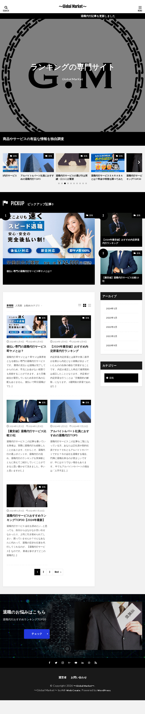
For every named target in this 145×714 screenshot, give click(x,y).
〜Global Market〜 (72, 6)
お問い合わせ (79, 691)
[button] (6, 165)
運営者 (62, 691)
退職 (15, 156)
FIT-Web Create (70, 704)
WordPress (105, 704)
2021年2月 (112, 345)
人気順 (20, 312)
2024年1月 (112, 316)
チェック (37, 647)
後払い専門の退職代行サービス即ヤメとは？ (41, 276)
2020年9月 (112, 355)
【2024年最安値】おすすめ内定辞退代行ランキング (121, 247)
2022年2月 (112, 335)
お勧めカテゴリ (35, 312)
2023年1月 (112, 326)
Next (57, 585)
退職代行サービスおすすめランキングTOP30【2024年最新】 (26, 528)
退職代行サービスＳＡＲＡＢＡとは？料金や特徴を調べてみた (107, 179)
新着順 (11, 312)
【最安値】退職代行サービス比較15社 (120, 286)
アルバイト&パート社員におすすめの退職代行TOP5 (36, 178)
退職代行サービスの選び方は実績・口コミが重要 (72, 178)
